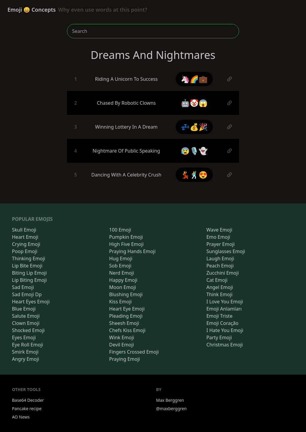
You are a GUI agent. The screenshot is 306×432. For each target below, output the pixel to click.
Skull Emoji (24, 229)
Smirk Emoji (25, 352)
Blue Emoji (24, 308)
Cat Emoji (217, 280)
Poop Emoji (24, 251)
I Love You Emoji (224, 301)
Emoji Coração (222, 323)
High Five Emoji (126, 244)
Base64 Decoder (28, 400)
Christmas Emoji (224, 344)
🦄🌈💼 (194, 79)
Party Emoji (219, 337)
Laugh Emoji (220, 258)
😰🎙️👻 (194, 151)
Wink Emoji (121, 337)
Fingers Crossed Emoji (134, 352)
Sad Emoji (23, 287)
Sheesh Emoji (124, 323)
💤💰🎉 (194, 127)
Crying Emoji (26, 244)
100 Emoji (120, 229)
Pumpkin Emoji (126, 237)
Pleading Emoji (125, 316)
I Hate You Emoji (224, 330)
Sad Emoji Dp (27, 294)
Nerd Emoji (121, 273)
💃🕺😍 (194, 175)
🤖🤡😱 (194, 103)
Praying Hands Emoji (132, 251)
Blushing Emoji (126, 294)
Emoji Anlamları (224, 308)
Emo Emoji (218, 237)
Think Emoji (219, 294)
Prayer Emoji (220, 244)
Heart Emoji (25, 237)
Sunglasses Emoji (225, 251)
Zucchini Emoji (222, 273)
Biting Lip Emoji (29, 273)
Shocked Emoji (28, 330)
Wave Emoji (219, 229)
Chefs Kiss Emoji (127, 330)
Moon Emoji (122, 287)
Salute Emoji (26, 316)
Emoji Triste (219, 316)
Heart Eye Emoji (126, 308)
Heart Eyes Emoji (31, 301)
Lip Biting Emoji (29, 280)
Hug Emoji (120, 258)
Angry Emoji (25, 359)
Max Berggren (170, 400)
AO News (21, 417)
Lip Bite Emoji (27, 265)
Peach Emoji (220, 265)
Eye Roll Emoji (27, 344)
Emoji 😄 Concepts (77, 9)
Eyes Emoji (24, 337)
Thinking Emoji (28, 258)
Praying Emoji (124, 359)
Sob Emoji (120, 265)
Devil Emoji (121, 344)
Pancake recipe (27, 408)
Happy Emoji (123, 280)
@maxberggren (171, 408)
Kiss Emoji (120, 301)
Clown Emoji (25, 323)
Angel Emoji (219, 287)
